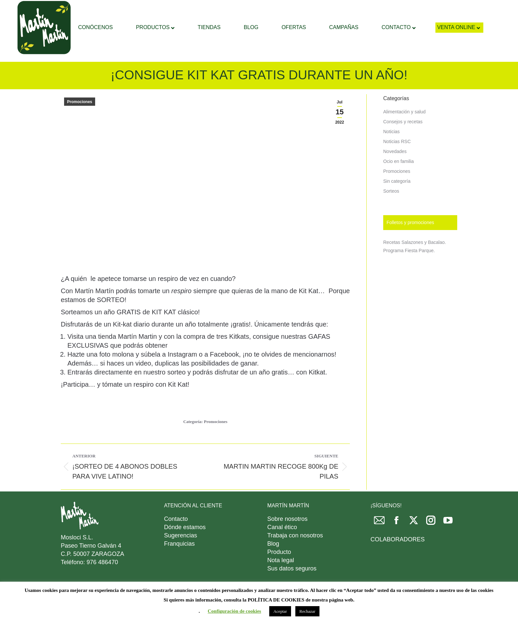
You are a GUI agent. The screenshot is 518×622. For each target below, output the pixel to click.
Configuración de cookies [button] (234, 611)
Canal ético (282, 543)
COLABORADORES (398, 556)
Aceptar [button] (280, 611)
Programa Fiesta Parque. (409, 267)
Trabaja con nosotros (295, 552)
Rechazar (307, 611)
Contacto (176, 535)
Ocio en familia (398, 177)
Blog (273, 560)
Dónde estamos (185, 543)
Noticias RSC (397, 158)
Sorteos (391, 207)
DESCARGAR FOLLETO (402, 8)
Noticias (391, 148)
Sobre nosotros (287, 535)
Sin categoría (397, 197)
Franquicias (179, 560)
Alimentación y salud (404, 128)
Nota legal (280, 576)
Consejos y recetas (403, 138)
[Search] (264, 8)
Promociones (79, 118)
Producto (279, 568)
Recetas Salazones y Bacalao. (414, 258)
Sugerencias (180, 552)
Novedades (395, 168)
